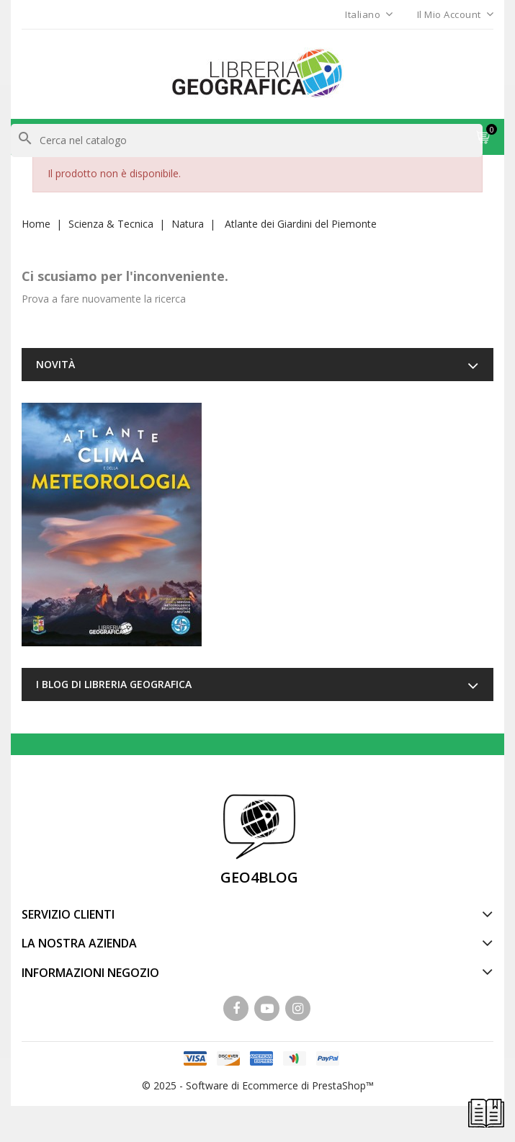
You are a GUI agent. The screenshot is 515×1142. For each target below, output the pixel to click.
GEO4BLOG (259, 877)
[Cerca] (247, 140)
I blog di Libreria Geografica (114, 684)
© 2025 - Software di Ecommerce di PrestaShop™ (258, 1085)
